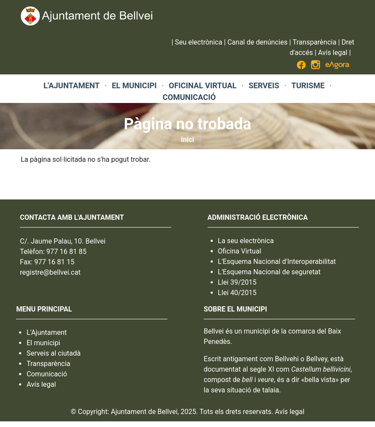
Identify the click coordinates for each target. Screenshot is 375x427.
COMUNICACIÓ (189, 97)
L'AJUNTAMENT (72, 85)
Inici (187, 139)
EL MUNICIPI (134, 85)
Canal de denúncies (258, 42)
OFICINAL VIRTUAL (202, 85)
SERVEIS (264, 85)
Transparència (315, 42)
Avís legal (332, 52)
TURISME (308, 85)
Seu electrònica (198, 42)
